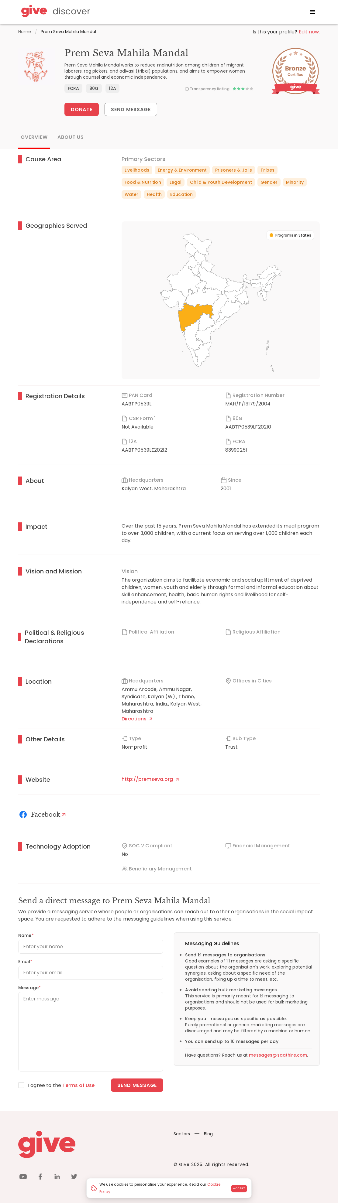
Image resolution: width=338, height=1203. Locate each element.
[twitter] (74, 1178)
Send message (137, 1085)
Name (26, 935)
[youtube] (23, 1178)
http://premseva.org (150, 779)
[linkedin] (57, 1178)
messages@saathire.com (278, 1055)
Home (24, 32)
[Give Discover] (54, 12)
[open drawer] (312, 12)
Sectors (182, 1134)
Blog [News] (204, 1134)
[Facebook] (43, 814)
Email (25, 962)
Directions (137, 718)
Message (29, 988)
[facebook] (40, 1178)
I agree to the (61, 1085)
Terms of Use (78, 1085)
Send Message (131, 109)
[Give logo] (91, 1144)
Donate (81, 109)
